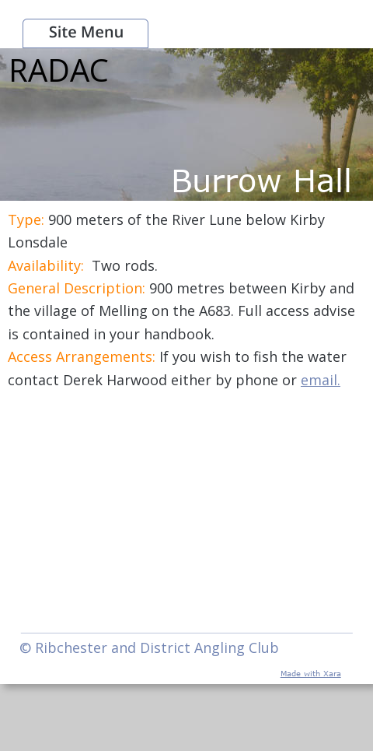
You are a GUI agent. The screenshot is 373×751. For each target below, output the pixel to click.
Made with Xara (311, 673)
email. (320, 379)
